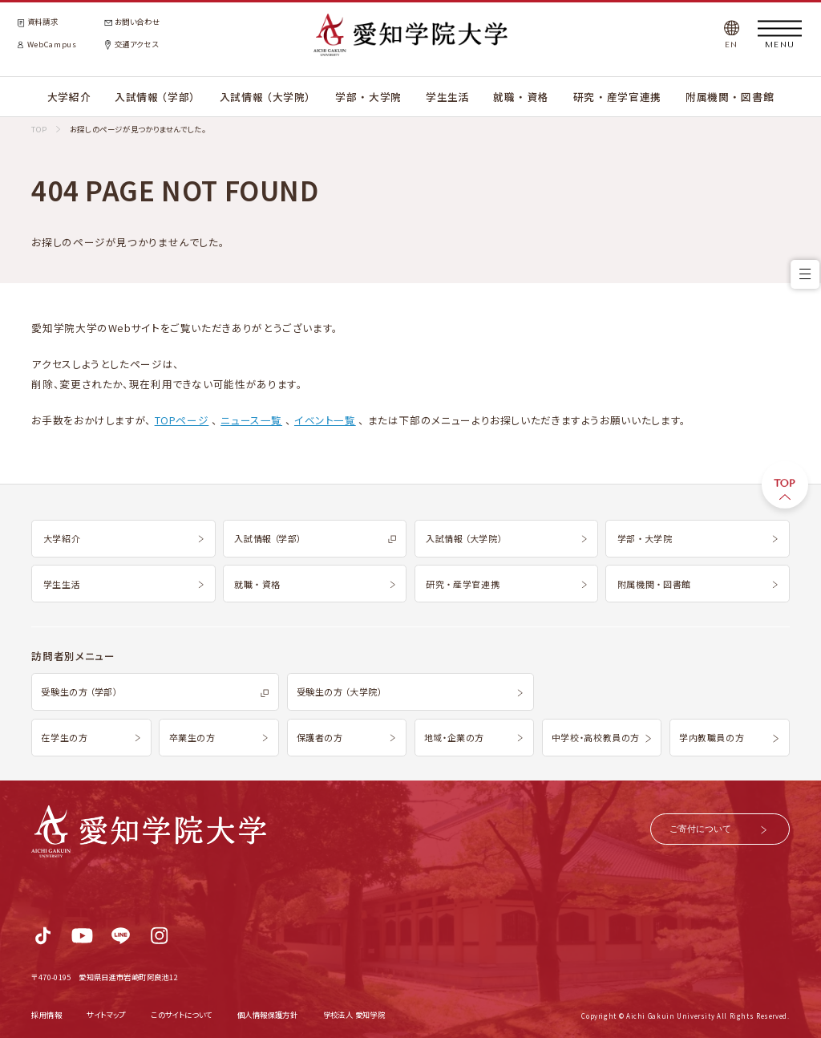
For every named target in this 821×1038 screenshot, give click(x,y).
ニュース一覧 (251, 420)
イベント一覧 (325, 420)
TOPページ (182, 420)
